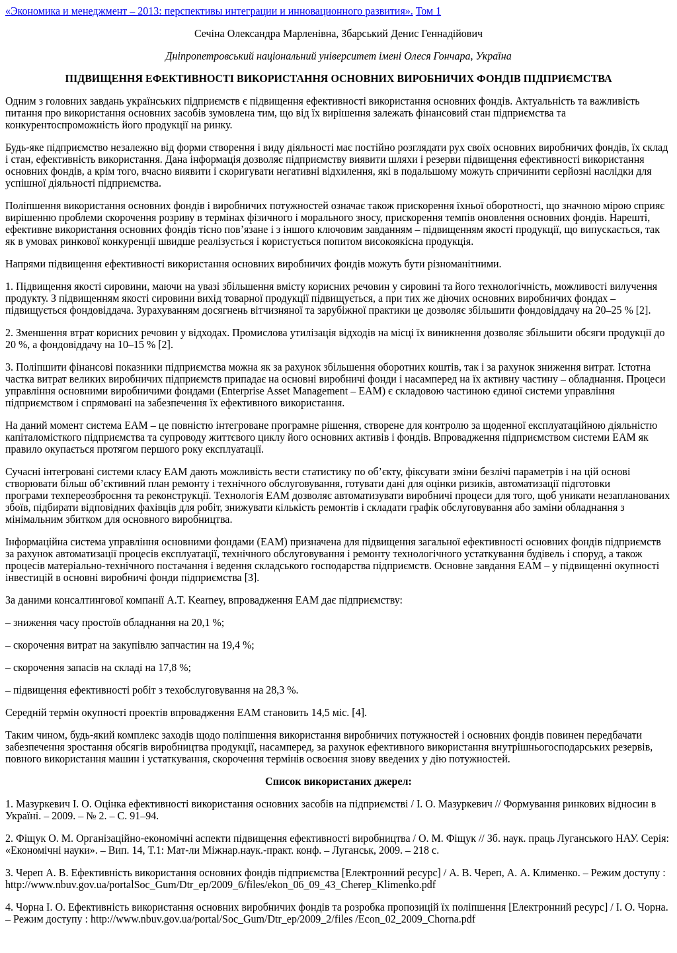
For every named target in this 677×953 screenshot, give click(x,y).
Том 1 (428, 11)
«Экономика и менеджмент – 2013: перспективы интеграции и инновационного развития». (209, 11)
